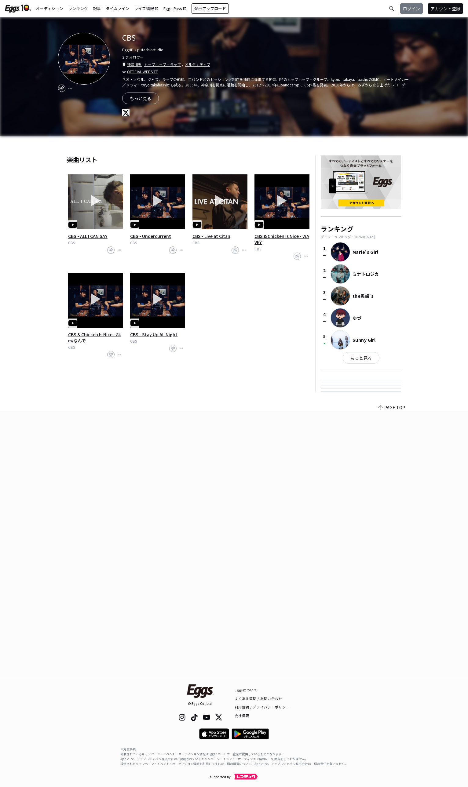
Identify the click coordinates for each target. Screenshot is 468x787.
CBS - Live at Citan (211, 236)
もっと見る (361, 358)
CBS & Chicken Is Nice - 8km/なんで (94, 337)
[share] (61, 88)
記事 (97, 8)
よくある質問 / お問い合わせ (259, 698)
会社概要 (242, 715)
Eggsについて (246, 689)
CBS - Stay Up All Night (153, 334)
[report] (70, 88)
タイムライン (117, 8)
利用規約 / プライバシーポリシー (262, 707)
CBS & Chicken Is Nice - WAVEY (281, 239)
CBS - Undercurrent (150, 236)
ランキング (78, 8)
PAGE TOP (391, 673)
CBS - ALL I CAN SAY (88, 236)
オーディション (49, 8)
